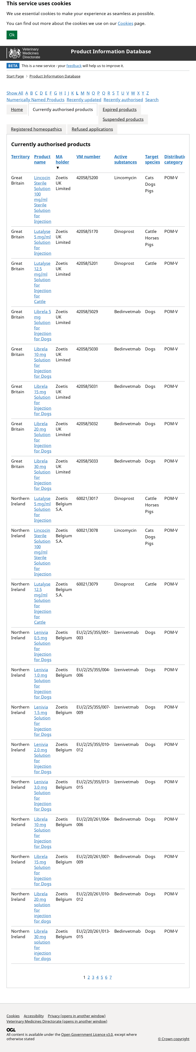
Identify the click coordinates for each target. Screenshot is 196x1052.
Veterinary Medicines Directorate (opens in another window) (57, 1021)
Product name (42, 159)
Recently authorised (123, 99)
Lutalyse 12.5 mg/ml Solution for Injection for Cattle (42, 282)
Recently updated (84, 99)
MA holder (62, 159)
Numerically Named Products (35, 99)
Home (17, 109)
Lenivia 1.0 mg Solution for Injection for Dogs (42, 683)
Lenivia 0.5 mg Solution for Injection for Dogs (42, 645)
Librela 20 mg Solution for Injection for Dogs (42, 437)
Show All (15, 93)
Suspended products (123, 119)
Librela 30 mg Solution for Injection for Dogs (42, 474)
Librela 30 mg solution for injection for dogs (42, 944)
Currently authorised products (63, 109)
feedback (74, 65)
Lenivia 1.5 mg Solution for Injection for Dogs (42, 720)
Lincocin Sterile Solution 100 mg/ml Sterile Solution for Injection (42, 199)
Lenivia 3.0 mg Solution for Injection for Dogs (42, 795)
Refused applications (92, 129)
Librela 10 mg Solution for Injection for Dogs (42, 362)
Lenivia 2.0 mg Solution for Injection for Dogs (42, 758)
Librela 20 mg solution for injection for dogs (42, 907)
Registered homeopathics (36, 129)
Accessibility (34, 1016)
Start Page (15, 76)
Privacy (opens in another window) (77, 1016)
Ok (12, 35)
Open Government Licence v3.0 (87, 1034)
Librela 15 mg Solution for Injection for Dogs (42, 399)
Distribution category (176, 159)
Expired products (120, 109)
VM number (88, 156)
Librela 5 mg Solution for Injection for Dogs (42, 325)
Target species (152, 159)
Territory (20, 156)
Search (152, 99)
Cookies (125, 23)
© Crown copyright (173, 1038)
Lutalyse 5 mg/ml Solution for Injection (42, 242)
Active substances (125, 159)
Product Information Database (111, 51)
